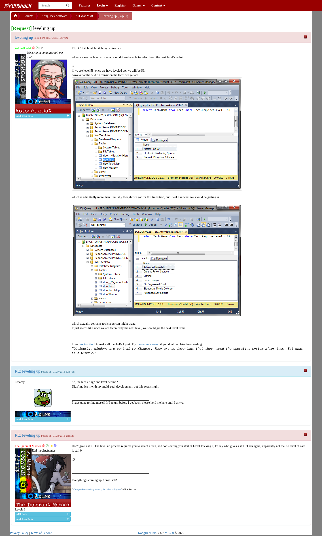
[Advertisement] (168, 18)
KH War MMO (84, 16)
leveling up (24, 37)
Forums (28, 16)
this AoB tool (86, 344)
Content (158, 5)
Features (84, 5)
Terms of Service (41, 533)
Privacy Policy (19, 533)
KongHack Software (54, 16)
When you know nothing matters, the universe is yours (97, 489)
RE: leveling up (27, 371)
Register (120, 5)
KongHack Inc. (147, 533)
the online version (148, 344)
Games (138, 5)
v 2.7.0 (169, 533)
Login (102, 5)
